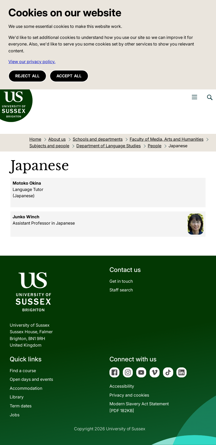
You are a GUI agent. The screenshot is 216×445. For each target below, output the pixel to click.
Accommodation (26, 388)
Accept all (69, 75)
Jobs (14, 414)
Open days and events (31, 379)
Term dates (20, 405)
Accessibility (121, 386)
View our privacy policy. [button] (31, 61)
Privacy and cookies (129, 395)
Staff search (121, 289)
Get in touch (121, 281)
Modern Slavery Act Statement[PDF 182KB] (139, 407)
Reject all (27, 75)
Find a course (23, 370)
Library (17, 397)
